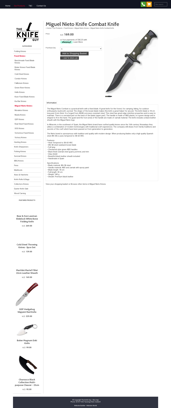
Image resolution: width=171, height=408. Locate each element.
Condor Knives (21, 78)
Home (7, 6)
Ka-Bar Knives (20, 101)
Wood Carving (20, 193)
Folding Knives (20, 51)
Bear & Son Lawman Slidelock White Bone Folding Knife (27, 219)
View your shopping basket (57, 184)
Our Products (19, 6)
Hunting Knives (20, 142)
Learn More (78, 42)
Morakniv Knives (21, 110)
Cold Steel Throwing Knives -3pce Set (27, 246)
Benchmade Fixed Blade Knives (24, 61)
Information (52, 103)
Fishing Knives (20, 151)
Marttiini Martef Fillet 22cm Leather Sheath (27, 271)
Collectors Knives (21, 184)
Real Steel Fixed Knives (24, 124)
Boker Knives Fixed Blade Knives (25, 68)
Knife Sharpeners (21, 147)
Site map (96, 400)
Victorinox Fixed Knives (24, 133)
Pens (16, 165)
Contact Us (41, 6)
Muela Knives (20, 115)
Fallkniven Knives (22, 83)
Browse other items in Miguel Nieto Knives (88, 184)
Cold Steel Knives (22, 74)
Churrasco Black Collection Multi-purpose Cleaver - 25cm (27, 382)
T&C (30, 6)
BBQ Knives (19, 161)
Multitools (18, 170)
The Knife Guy (86, 400)
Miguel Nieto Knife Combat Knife (102, 28)
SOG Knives (19, 128)
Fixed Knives (19, 56)
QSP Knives (19, 119)
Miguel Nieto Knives (23, 106)
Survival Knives (20, 156)
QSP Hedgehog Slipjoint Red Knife (27, 310)
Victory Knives (21, 137)
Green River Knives (22, 88)
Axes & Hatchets (21, 175)
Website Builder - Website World (85, 405)
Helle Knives (20, 92)
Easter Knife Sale (21, 189)
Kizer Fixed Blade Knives (25, 97)
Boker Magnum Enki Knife (27, 342)
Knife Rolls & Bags (21, 179)
